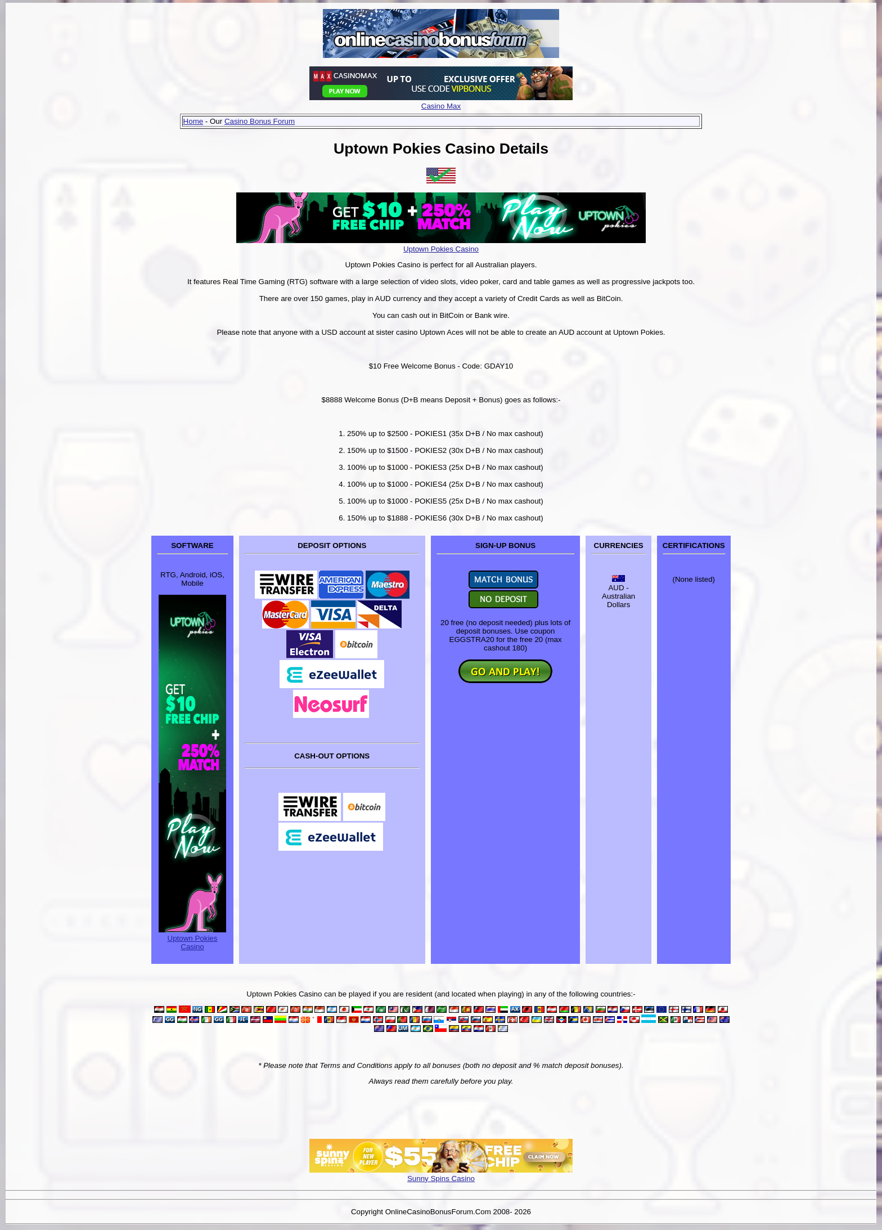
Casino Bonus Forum (259, 121)
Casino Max (441, 106)
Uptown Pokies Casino (441, 249)
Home (193, 121)
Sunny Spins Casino (441, 1178)
